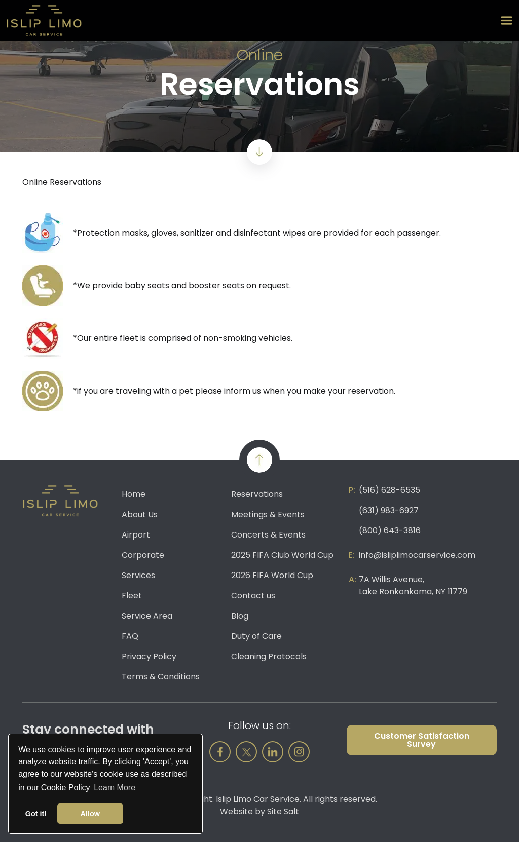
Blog (239, 616)
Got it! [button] (36, 814)
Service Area (147, 616)
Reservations (257, 494)
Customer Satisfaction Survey (421, 740)
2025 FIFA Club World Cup (282, 555)
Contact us (253, 595)
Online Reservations (61, 182)
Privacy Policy (149, 656)
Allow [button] (90, 814)
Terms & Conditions (161, 676)
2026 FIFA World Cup (272, 575)
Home (133, 494)
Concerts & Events (268, 535)
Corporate (143, 555)
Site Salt (283, 811)
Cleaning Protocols (269, 656)
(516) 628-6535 (389, 490)
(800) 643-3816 (390, 531)
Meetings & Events (268, 514)
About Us (140, 514)
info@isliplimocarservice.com (417, 555)
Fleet (132, 595)
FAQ (130, 636)
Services (138, 575)
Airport (136, 535)
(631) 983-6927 (389, 510)
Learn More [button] (114, 787)
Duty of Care (256, 636)
